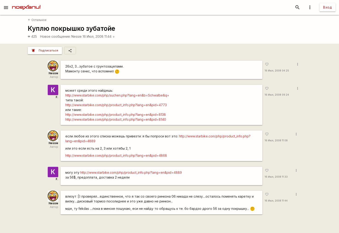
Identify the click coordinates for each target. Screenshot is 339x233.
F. (57, 97)
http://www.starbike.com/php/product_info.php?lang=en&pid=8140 (115, 119)
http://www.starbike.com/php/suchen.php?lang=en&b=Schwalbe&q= (117, 95)
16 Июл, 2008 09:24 (277, 94)
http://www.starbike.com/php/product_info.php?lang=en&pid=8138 (115, 114)
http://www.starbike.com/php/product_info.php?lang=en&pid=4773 (116, 105)
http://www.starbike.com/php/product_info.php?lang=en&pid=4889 (131, 172)
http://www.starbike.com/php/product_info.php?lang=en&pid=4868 (116, 155)
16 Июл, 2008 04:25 (277, 70)
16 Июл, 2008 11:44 (99, 36)
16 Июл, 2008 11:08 (276, 140)
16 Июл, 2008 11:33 (276, 176)
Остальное (37, 20)
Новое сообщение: (55, 36)
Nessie (76, 36)
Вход (327, 7)
